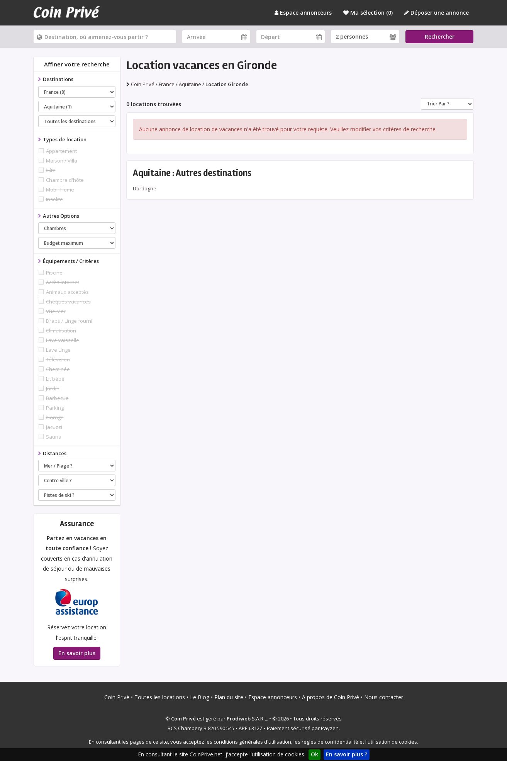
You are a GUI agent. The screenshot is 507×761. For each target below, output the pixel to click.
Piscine (54, 272)
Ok (314, 754)
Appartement (61, 150)
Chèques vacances (68, 301)
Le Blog (199, 697)
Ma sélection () (368, 12)
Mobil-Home (60, 189)
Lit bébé (55, 378)
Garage (55, 417)
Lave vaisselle (62, 340)
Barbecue (57, 398)
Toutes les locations (159, 697)
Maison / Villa (61, 160)
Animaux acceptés (67, 291)
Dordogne (144, 188)
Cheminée (58, 369)
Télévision (58, 359)
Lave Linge (58, 349)
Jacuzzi (54, 427)
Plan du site (228, 697)
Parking (55, 407)
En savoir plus (76, 653)
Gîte (51, 170)
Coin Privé (116, 697)
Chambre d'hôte (65, 179)
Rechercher (439, 36)
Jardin (52, 388)
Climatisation (61, 330)
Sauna (53, 436)
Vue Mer (56, 311)
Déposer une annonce (436, 12)
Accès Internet (62, 282)
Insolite (54, 199)
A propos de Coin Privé (330, 697)
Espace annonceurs (303, 12)
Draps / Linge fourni (69, 320)
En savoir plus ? (346, 754)
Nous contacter (383, 697)
